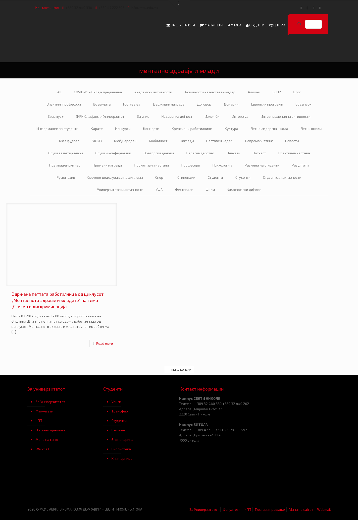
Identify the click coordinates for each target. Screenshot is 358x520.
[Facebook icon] (301, 7)
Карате (97, 128)
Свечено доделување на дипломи (115, 177)
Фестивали (184, 189)
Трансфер (119, 411)
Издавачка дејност (176, 116)
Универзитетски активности (120, 189)
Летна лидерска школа (269, 128)
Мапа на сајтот (48, 439)
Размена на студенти (262, 165)
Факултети (44, 411)
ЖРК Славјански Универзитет (100, 116)
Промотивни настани (151, 165)
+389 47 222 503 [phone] (111, 7)
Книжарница (122, 458)
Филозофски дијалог (244, 189)
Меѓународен (125, 141)
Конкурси (123, 128)
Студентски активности (282, 177)
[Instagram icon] (320, 7)
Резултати (300, 165)
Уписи (116, 402)
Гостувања (131, 104)
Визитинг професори (64, 104)
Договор (204, 104)
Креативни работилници (192, 128)
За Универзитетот (50, 402)
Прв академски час (64, 165)
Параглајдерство (200, 153)
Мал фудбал (69, 141)
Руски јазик (66, 177)
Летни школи (311, 128)
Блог (297, 92)
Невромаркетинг (259, 141)
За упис (143, 116)
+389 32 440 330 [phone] (78, 7)
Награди (187, 141)
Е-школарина (122, 439)
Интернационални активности (285, 116)
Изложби (212, 116)
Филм (210, 189)
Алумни (254, 92)
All (59, 92)
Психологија (222, 165)
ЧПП (39, 420)
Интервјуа (240, 116)
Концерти (151, 128)
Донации (231, 104)
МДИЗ (97, 141)
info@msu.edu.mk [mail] (144, 7)
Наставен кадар (219, 141)
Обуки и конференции (113, 153)
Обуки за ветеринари (65, 153)
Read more (104, 343)
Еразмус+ (303, 104)
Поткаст (259, 153)
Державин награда (169, 104)
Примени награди (107, 165)
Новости (292, 141)
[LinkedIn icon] (314, 7)
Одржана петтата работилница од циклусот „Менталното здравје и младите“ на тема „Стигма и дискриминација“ (57, 300)
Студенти (215, 177)
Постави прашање (50, 430)
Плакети (233, 153)
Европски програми (267, 104)
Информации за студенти (57, 128)
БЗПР (277, 92)
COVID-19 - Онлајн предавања (98, 92)
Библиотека (121, 449)
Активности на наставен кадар (210, 92)
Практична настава (294, 153)
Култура (231, 128)
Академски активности (153, 92)
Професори (190, 165)
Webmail (42, 449)
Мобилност (158, 141)
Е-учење (118, 430)
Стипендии (186, 177)
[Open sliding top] (179, 5)
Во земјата (102, 104)
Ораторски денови (159, 153)
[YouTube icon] (307, 7)
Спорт (160, 177)
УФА (159, 189)
